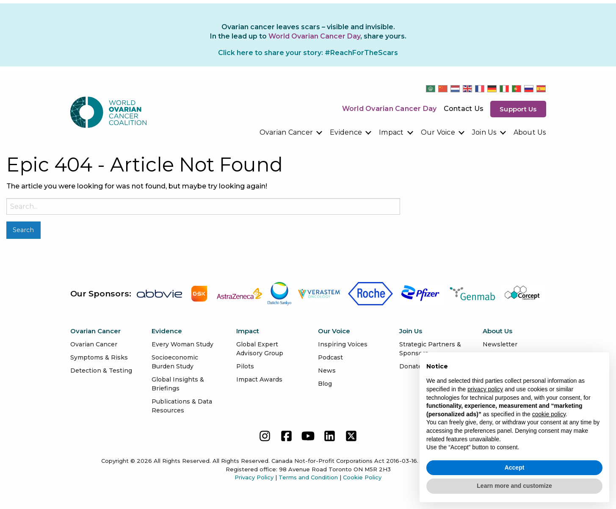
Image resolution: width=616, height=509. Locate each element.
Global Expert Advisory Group (259, 348)
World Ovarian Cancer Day (389, 109)
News (327, 370)
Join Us (484, 132)
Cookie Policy (362, 477)
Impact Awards (259, 379)
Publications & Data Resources (182, 406)
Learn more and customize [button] (514, 485)
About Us (530, 132)
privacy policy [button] (485, 389)
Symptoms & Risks (99, 357)
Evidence (346, 132)
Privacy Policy (254, 477)
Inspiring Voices (342, 344)
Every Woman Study (182, 344)
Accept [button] (515, 467)
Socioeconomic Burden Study (175, 362)
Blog (325, 383)
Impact (391, 132)
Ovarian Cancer (286, 132)
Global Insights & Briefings (178, 384)
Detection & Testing (101, 370)
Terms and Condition (308, 477)
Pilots (245, 366)
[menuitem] (291, 132)
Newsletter (500, 344)
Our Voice (438, 132)
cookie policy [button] (549, 414)
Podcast (330, 357)
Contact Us (464, 109)
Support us (518, 109)
